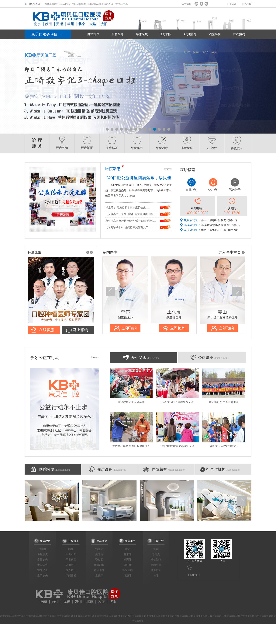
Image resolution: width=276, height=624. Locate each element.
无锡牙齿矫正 (167, 616)
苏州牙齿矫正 (120, 616)
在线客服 (46, 330)
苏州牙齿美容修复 (137, 616)
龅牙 (71, 549)
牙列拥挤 (71, 575)
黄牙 (127, 549)
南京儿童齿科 (92, 616)
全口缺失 (42, 575)
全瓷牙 (99, 575)
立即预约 (129, 328)
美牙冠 (99, 554)
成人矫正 (71, 570)
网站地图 (246, 3)
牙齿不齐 (71, 554)
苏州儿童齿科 (78, 616)
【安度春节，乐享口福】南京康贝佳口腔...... (131, 214)
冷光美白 (127, 570)
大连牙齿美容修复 (231, 616)
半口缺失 (42, 564)
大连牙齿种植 (200, 616)
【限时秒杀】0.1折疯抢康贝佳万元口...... (128, 227)
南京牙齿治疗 (64, 616)
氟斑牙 (128, 559)
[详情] (131, 195)
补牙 (156, 575)
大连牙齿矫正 (214, 616)
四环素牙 (99, 570)
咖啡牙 (128, 564)
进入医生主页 (229, 252)
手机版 (232, 3)
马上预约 (80, 330)
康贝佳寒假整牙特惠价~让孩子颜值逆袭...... (130, 220)
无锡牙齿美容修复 (184, 616)
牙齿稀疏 (71, 559)
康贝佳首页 (34, 3)
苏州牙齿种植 (106, 616)
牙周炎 (156, 554)
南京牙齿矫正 (21, 616)
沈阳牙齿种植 (247, 616)
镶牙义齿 (42, 570)
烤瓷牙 (99, 549)
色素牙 (128, 554)
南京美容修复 (35, 616)
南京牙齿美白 (49, 616)
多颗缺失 (42, 559)
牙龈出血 (156, 564)
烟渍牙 (128, 575)
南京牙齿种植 (7, 616)
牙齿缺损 (99, 564)
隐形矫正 (71, 564)
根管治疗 (156, 559)
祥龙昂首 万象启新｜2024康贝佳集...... (127, 207)
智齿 (156, 549)
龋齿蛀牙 (156, 570)
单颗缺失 (42, 554)
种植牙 (43, 549)
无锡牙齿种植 (153, 616)
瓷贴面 (99, 559)
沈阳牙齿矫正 (261, 616)
